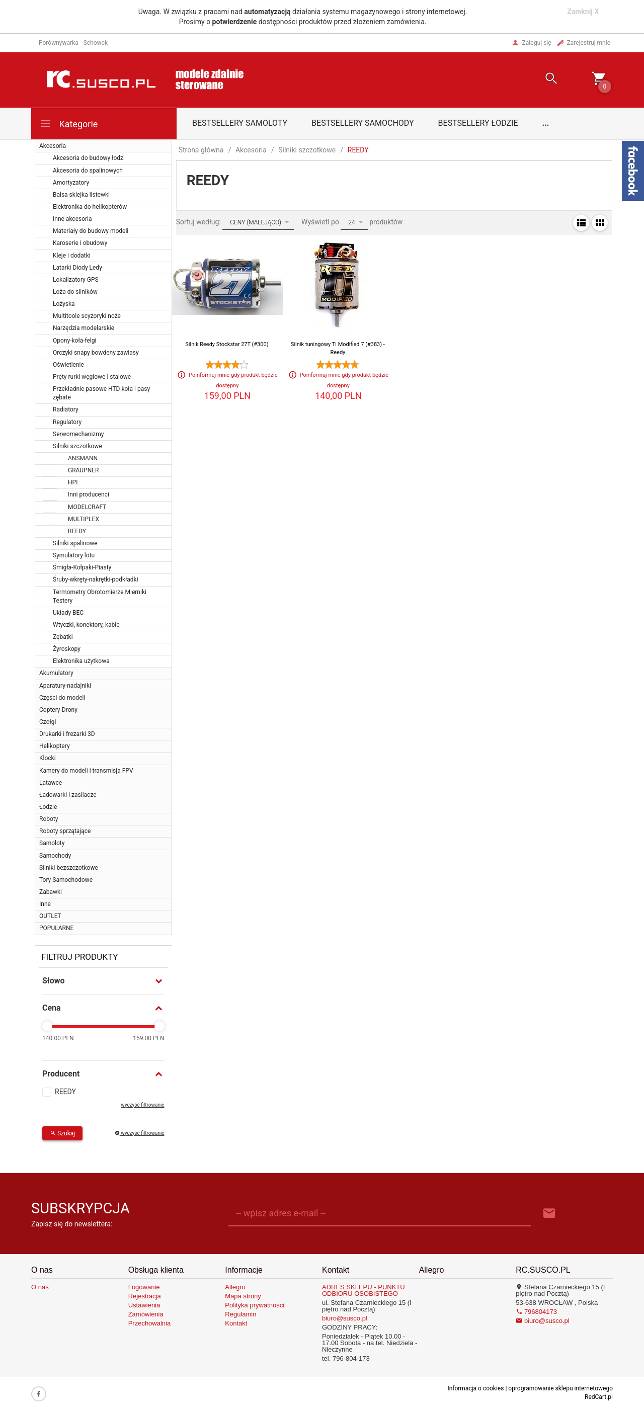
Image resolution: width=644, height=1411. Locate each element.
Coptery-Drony (58, 709)
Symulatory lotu (74, 555)
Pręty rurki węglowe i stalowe (92, 376)
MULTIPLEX (83, 519)
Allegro (235, 1287)
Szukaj (62, 1133)
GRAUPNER (83, 470)
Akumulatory (56, 673)
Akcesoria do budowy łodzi (89, 157)
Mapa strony (243, 1296)
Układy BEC (68, 612)
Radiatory (65, 409)
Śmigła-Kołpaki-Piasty (82, 567)
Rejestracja (144, 1296)
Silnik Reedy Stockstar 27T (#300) (226, 344)
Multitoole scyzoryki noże (87, 315)
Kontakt (236, 1323)
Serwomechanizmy (78, 434)
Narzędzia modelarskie (83, 327)
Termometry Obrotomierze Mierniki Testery (99, 596)
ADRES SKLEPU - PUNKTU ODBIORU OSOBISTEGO (363, 1290)
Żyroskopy (66, 648)
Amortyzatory (71, 182)
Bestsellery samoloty (239, 123)
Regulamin (240, 1314)
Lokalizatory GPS (76, 279)
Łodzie (48, 806)
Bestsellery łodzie (478, 123)
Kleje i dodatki (72, 255)
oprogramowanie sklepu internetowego (560, 1388)
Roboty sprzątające (65, 831)
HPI (72, 482)
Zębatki (63, 636)
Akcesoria (52, 145)
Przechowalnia (149, 1323)
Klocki (47, 758)
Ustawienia (144, 1305)
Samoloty (51, 843)
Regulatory (67, 422)
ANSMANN (83, 458)
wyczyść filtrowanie (142, 1105)
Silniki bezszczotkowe (68, 867)
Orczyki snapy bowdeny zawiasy (96, 352)
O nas (40, 1287)
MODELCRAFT (87, 507)
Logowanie (144, 1287)
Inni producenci (88, 494)
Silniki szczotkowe (77, 446)
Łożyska (64, 303)
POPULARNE (56, 928)
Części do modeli (62, 697)
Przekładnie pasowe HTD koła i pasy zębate (101, 393)
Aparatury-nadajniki (65, 685)
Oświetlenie (68, 364)
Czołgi (47, 721)
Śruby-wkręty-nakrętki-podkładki (95, 579)
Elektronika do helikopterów (90, 206)
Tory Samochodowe (66, 879)
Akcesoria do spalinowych (88, 170)
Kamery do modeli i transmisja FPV (86, 770)
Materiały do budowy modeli (90, 230)
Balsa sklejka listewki (81, 194)
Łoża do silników (75, 291)
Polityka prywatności (254, 1305)
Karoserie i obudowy (80, 242)
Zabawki (50, 891)
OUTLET (50, 916)
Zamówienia (146, 1314)
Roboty (48, 818)
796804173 (536, 1311)
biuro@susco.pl (344, 1318)
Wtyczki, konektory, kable (86, 624)
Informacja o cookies (475, 1388)
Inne (45, 903)
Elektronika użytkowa (81, 661)
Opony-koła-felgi (74, 340)
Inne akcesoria (72, 218)
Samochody (55, 855)
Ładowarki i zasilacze (68, 794)
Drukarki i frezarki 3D (67, 733)
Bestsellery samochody (362, 123)
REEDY (77, 531)
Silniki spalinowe (75, 543)
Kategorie (68, 123)
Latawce (50, 782)
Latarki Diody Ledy (77, 267)
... (545, 123)
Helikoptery (54, 746)
